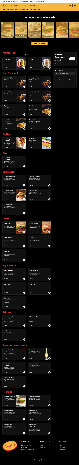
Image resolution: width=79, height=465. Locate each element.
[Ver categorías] (14, 5)
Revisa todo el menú (39, 43)
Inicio (3, 9)
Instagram (42, 445)
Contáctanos (24, 447)
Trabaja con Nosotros (34, 9)
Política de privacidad (26, 454)
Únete (72, 58)
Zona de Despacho (23, 9)
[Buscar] (65, 5)
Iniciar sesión (62, 449)
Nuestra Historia (10, 9)
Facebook (42, 447)
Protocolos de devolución (27, 449)
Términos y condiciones (27, 451)
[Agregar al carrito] (24, 68)
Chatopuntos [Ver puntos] (62, 447)
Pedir (16, 9)
